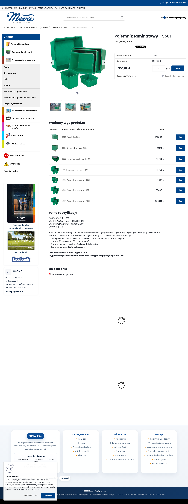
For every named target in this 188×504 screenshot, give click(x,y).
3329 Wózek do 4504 (71, 137)
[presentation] (51, 62)
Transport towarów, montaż (121, 459)
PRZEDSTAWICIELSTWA (48, 8)
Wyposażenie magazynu (29, 27)
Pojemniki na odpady (18, 44)
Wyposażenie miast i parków (18, 126)
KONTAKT (23, 8)
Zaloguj (165, 2)
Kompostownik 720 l (94, 387)
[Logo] (18, 18)
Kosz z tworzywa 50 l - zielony (169, 387)
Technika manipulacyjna (20, 118)
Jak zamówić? (120, 447)
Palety (7, 85)
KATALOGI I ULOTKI (67, 8)
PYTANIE (32, 8)
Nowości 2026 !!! (14, 155)
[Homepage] (2, 8)
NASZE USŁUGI (11, 8)
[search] (121, 18)
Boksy (45, 27)
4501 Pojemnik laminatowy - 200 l (75, 170)
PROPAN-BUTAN (16, 143)
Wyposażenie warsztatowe (21, 111)
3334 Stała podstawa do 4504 (74, 148)
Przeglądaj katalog (21, 225)
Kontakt (82, 439)
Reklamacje (120, 455)
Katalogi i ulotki (82, 451)
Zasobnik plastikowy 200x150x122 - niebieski (130, 388)
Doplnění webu (11, 171)
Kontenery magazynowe (15, 91)
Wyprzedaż (12, 164)
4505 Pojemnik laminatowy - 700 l (76, 201)
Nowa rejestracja (179, 2)
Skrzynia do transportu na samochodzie (97, 325)
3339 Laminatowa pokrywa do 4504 (77, 159)
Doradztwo (121, 451)
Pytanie (81, 443)
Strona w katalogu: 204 (61, 274)
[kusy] (158, 68)
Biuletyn (82, 455)
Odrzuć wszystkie (30, 496)
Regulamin (121, 439)
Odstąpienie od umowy (121, 443)
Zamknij (48, 495)
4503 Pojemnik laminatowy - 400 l (76, 190)
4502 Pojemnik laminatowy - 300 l (76, 180)
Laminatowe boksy (59, 27)
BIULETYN (81, 8)
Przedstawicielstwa (82, 447)
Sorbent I (55, 387)
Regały (7, 67)
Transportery (10, 73)
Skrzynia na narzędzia (60, 324)
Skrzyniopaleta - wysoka (131, 324)
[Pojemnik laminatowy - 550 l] (78, 63)
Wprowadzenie (9, 27)
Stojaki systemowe (13, 104)
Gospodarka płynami (19, 52)
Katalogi (65, 478)
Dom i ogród (14, 135)
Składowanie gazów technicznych (20, 97)
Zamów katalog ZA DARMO (21, 228)
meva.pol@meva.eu (15, 291)
